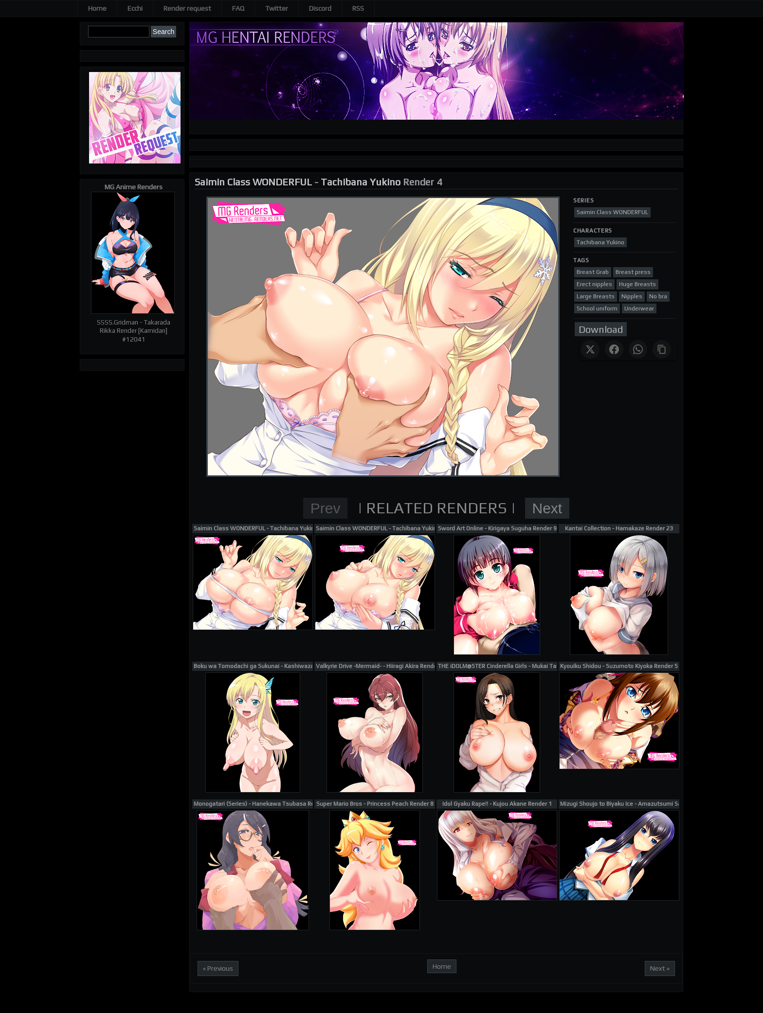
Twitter (276, 8)
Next (547, 508)
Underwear (639, 308)
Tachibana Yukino (360, 181)
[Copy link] (662, 349)
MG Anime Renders (134, 187)
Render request (187, 8)
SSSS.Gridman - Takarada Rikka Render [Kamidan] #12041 (133, 331)
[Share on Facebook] (614, 349)
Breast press (633, 272)
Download (601, 329)
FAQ (238, 8)
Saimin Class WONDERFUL (253, 181)
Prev (325, 508)
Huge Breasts (637, 284)
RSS (358, 8)
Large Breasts (596, 296)
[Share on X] (590, 349)
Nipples (631, 296)
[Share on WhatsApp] (638, 349)
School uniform (597, 308)
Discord (320, 8)
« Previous (218, 968)
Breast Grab (593, 272)
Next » (660, 968)
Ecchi (135, 8)
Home (97, 8)
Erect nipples (594, 284)
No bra (658, 296)
